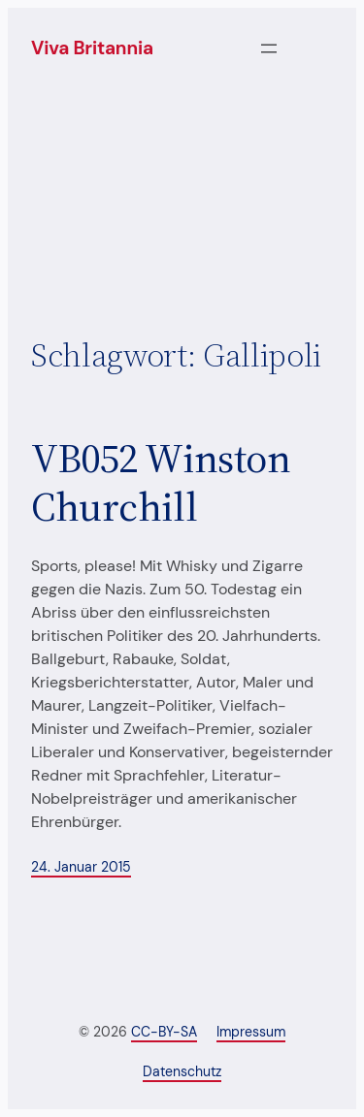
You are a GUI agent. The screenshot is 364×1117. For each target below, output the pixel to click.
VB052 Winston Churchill (161, 482)
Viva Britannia (92, 48)
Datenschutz (182, 1071)
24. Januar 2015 (81, 867)
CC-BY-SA (164, 1031)
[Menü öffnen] (269, 48)
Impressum (250, 1031)
